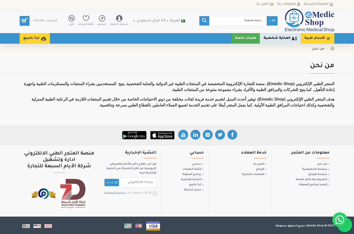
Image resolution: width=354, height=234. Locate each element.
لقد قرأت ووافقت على (129, 193)
